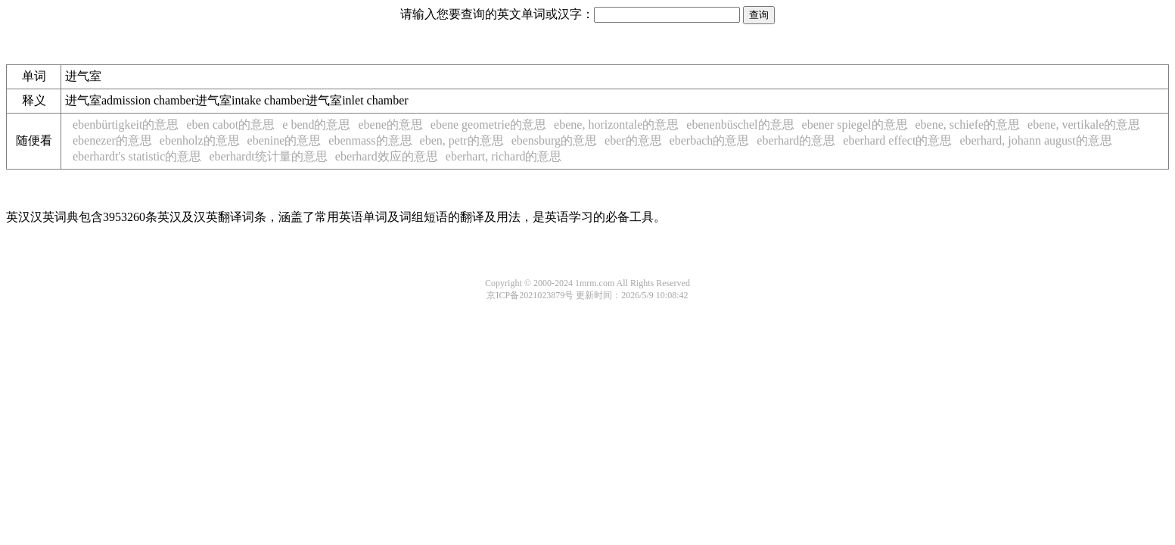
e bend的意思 (316, 124)
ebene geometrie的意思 (488, 124)
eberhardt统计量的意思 (268, 156)
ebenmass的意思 (370, 140)
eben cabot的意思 (230, 124)
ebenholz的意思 (200, 140)
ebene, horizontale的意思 (616, 124)
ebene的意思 (390, 124)
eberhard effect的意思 (897, 140)
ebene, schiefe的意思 (968, 124)
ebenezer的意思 (112, 140)
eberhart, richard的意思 (504, 156)
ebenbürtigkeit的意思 (126, 124)
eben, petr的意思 (462, 140)
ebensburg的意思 (554, 140)
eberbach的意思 (710, 140)
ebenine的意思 (284, 140)
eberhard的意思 (796, 140)
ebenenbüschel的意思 (740, 124)
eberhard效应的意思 (386, 156)
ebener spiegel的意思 (855, 124)
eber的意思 (633, 140)
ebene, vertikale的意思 (1083, 124)
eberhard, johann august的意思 (1035, 140)
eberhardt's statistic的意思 (137, 156)
